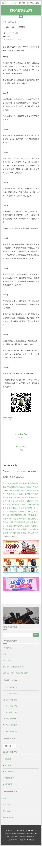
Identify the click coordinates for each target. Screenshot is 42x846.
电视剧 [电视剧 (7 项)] (21, 494)
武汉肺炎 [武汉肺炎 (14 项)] (30, 486)
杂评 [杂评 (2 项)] (11, 508)
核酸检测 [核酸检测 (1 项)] (22, 522)
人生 (5, 419)
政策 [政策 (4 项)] (20, 501)
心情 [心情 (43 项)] (12, 483)
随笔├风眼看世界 (11, 731)
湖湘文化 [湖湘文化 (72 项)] (6, 483)
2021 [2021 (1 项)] (36, 532)
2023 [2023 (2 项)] (29, 511)
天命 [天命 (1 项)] (14, 529)
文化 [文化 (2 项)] (34, 508)
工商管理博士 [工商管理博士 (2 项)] (10, 511)
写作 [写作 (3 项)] (32, 501)
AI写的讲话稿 (7, 648)
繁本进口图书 (9, 771)
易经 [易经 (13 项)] (19, 490)
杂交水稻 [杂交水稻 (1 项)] (33, 522)
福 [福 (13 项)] (16, 490)
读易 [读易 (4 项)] (12, 501)
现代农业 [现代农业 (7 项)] (28, 494)
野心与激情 (7, 660)
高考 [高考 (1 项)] (22, 515)
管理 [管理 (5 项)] (11, 497)
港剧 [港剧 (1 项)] (12, 522)
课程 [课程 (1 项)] (32, 515)
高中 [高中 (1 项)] (26, 515)
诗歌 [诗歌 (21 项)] (11, 486)
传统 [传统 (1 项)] (18, 532)
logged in (16, 471)
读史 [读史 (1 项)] (36, 515)
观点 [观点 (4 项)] (16, 501)
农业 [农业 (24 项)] (4, 486)
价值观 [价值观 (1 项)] (23, 532)
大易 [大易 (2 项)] (4, 504)
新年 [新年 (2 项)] (22, 508)
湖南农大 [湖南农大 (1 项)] (6, 522)
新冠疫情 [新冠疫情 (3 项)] (26, 501)
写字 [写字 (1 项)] (10, 532)
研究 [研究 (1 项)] (14, 518)
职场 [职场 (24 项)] (36, 483)
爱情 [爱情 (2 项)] (7, 508)
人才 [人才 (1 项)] (28, 532)
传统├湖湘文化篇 (11, 687)
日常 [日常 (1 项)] (7, 525)
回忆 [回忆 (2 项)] (18, 511)
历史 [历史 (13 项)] (23, 490)
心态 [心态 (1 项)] (24, 525)
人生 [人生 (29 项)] (20, 483)
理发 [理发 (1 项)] (24, 518)
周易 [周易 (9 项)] (8, 494)
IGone (7, 36)
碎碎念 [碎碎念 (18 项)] (16, 486)
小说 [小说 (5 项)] (19, 497)
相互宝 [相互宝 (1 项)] (19, 518)
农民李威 (8, 765)
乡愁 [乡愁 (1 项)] (32, 532)
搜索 (35, 634)
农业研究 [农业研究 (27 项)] (26, 483)
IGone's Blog (21, 10)
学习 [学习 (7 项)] (34, 494)
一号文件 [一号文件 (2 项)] (23, 511)
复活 (4, 654)
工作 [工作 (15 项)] (25, 486)
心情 (10, 419)
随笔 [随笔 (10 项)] (31, 490)
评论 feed (6, 811)
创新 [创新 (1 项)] (34, 529)
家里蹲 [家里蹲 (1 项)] (5, 529)
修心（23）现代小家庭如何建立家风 (15, 673)
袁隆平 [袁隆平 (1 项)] (5, 518)
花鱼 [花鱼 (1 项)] (10, 518)
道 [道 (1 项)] (29, 515)
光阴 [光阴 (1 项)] (14, 532)
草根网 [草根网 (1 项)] (17, 515)
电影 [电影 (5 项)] (15, 497)
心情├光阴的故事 (10, 22)
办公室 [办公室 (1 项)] (29, 529)
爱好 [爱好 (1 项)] (28, 518)
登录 (4, 798)
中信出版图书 (9, 778)
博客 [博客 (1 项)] (12, 515)
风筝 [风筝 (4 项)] (8, 501)
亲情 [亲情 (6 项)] (7, 497)
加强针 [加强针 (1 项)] (23, 529)
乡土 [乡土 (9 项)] (12, 494)
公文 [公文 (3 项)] (36, 501)
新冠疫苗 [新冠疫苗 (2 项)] (28, 508)
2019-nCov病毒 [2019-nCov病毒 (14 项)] (8, 490)
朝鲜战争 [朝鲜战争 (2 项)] (16, 508)
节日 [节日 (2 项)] (29, 504)
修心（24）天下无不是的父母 (13, 667)
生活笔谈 (8, 759)
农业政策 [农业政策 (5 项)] (24, 497)
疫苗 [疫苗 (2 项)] (33, 504)
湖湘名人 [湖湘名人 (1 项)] (34, 518)
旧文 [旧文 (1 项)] (37, 511)
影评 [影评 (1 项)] (28, 525)
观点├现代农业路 (11, 712)
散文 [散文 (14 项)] (36, 486)
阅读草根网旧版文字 (27, 839)
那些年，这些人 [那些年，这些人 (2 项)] (20, 504)
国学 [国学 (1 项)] (18, 529)
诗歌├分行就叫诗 (11, 725)
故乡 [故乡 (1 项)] (20, 525)
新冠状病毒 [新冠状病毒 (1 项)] (13, 525)
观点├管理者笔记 (11, 718)
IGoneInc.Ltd (30, 836)
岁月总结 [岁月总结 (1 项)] (34, 525)
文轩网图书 (8, 784)
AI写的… (13, 3)
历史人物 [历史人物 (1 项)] (6, 515)
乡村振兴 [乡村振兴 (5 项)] (32, 497)
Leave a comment (13, 39)
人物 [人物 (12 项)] (27, 490)
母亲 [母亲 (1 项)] (16, 522)
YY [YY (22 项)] (8, 486)
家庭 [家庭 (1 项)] (10, 529)
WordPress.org (8, 817)
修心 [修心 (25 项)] (32, 483)
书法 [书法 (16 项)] (21, 486)
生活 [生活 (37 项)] (16, 483)
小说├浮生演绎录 (11, 693)
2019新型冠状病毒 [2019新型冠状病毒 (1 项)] (10, 536)
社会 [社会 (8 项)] (16, 494)
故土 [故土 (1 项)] (33, 511)
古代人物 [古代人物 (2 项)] (10, 504)
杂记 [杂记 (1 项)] (28, 522)
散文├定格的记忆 (11, 706)
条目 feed (6, 805)
